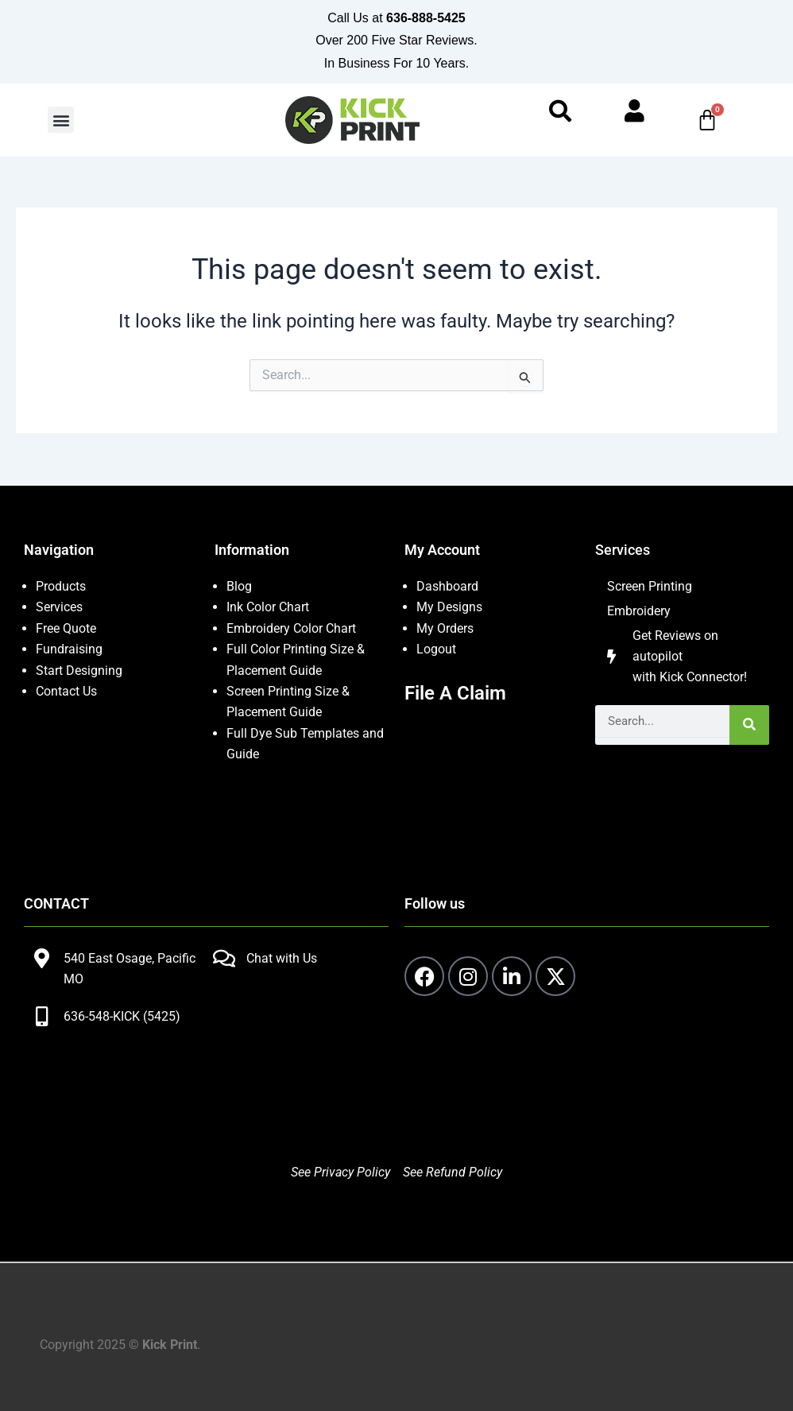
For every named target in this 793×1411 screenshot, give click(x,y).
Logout (436, 649)
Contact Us (66, 691)
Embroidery (639, 611)
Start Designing (79, 670)
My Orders (445, 628)
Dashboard (447, 586)
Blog (239, 586)
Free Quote (66, 628)
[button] (61, 121)
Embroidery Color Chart (292, 628)
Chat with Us (281, 958)
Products (61, 586)
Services (59, 607)
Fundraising (69, 649)
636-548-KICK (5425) (122, 1016)
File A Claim (455, 693)
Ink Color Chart (267, 607)
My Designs (449, 607)
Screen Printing (649, 586)
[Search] (749, 726)
